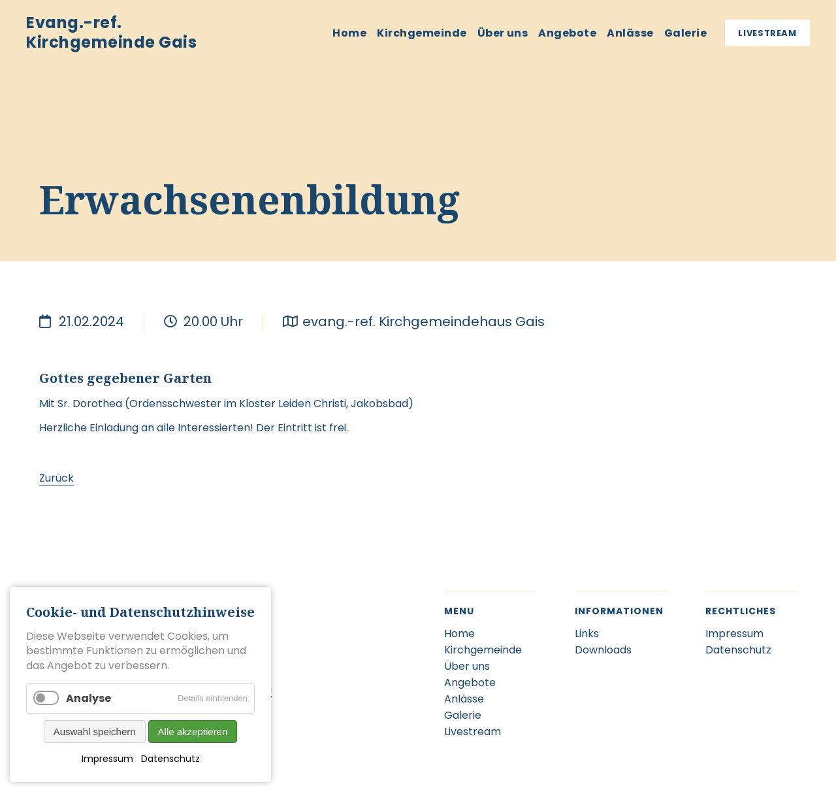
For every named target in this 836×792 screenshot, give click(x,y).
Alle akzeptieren (193, 731)
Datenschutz (170, 758)
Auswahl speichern (95, 731)
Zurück (56, 478)
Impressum (107, 758)
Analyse (88, 698)
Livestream (767, 33)
